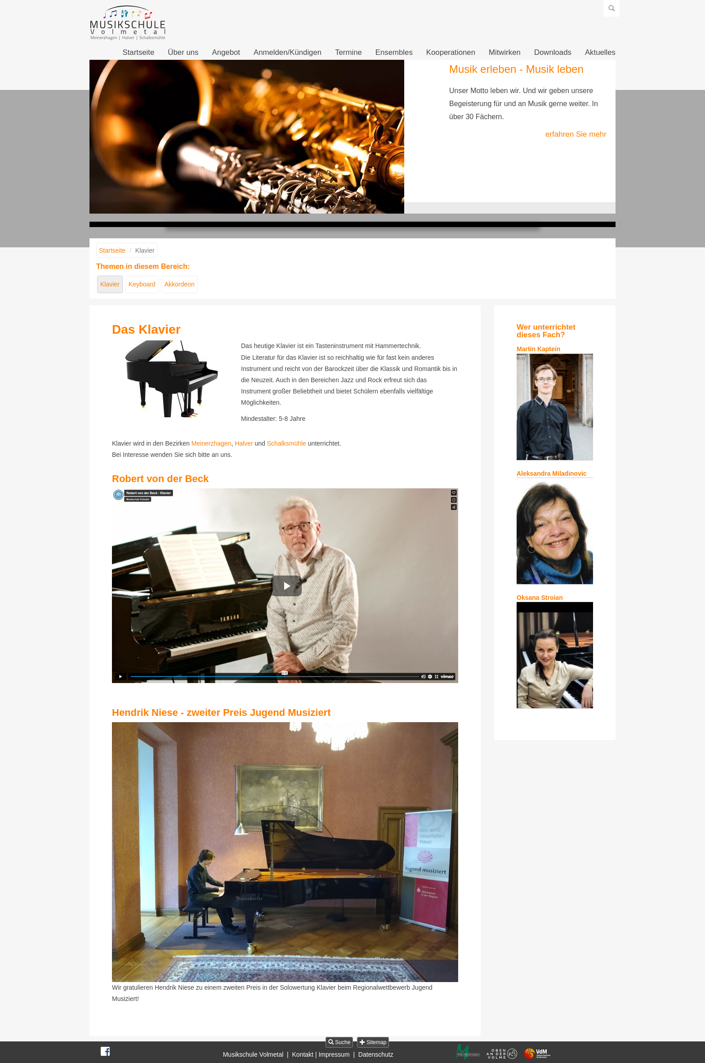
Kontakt (302, 1054)
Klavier (110, 284)
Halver (244, 443)
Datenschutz (375, 1054)
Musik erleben (339, 208)
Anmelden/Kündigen (287, 52)
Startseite (138, 52)
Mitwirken (505, 52)
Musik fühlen (365, 208)
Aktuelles (600, 52)
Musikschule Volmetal (253, 1054)
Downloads (552, 52)
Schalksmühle (286, 443)
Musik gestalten (352, 208)
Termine (348, 52)
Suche (339, 1042)
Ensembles (394, 52)
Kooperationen (450, 52)
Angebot (226, 52)
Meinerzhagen (212, 443)
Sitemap (373, 1042)
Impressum (333, 1054)
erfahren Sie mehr (576, 134)
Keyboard (142, 284)
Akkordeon (180, 284)
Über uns (183, 52)
